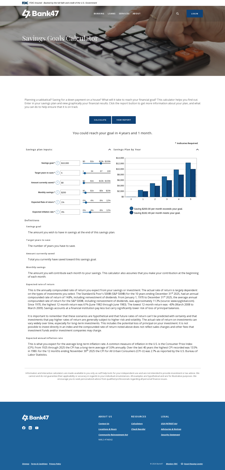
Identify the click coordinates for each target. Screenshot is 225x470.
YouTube (36, 427)
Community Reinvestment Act (113, 434)
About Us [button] (105, 416)
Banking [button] (99, 13)
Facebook (23, 427)
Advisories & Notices (171, 429)
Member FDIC (172, 464)
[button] (68, 149)
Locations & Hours (107, 429)
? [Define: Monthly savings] (57, 192)
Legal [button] (165, 416)
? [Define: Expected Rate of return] (57, 202)
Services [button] (124, 13)
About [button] (137, 13)
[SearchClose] (177, 13)
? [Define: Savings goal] (57, 163)
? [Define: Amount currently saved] (57, 183)
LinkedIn (30, 427)
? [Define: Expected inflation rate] (57, 212)
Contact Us (103, 423)
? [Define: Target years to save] (57, 173)
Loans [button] (112, 13)
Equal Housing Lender (193, 464)
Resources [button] (138, 416)
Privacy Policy (55, 464)
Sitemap (25, 464)
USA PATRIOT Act (169, 423)
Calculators (137, 423)
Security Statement (170, 434)
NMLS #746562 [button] (105, 439)
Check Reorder (138, 429)
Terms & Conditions (39, 464)
